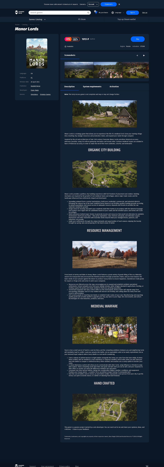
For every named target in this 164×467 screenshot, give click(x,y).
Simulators (34, 94)
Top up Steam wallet (127, 19)
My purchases (101, 12)
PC (32, 78)
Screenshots (69, 55)
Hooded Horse (35, 86)
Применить (109, 4)
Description (69, 86)
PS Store (82, 19)
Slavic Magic (35, 90)
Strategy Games (45, 94)
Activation (114, 86)
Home (17, 25)
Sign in (132, 12)
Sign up (144, 12)
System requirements (92, 86)
